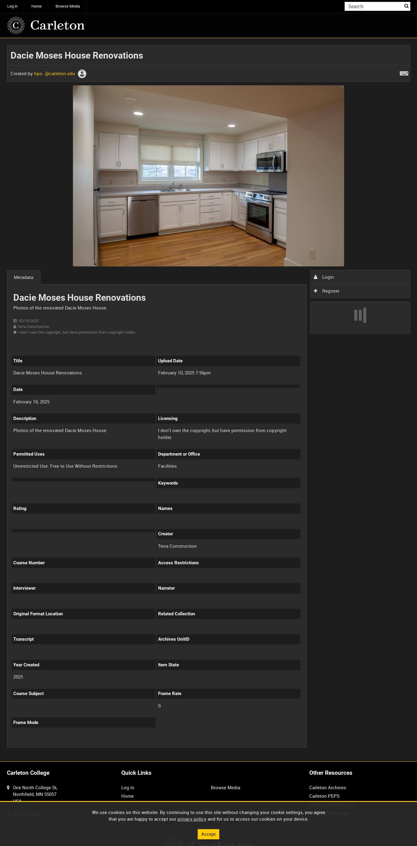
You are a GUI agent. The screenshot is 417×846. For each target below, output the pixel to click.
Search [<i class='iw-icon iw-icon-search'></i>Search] (407, 6)
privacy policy (191, 819)
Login (324, 277)
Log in (12, 6)
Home (36, 6)
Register (326, 291)
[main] (208, 400)
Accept (208, 834)
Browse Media (68, 6)
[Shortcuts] (404, 72)
